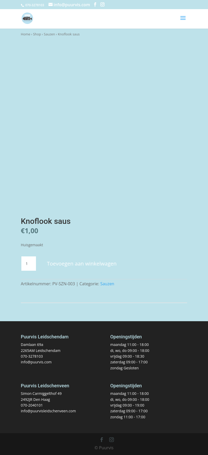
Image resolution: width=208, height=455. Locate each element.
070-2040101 (32, 405)
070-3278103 (32, 356)
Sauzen (49, 34)
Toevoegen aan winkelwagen (82, 263)
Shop (37, 34)
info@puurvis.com (36, 361)
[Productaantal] (28, 263)
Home (25, 34)
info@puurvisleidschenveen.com (48, 410)
